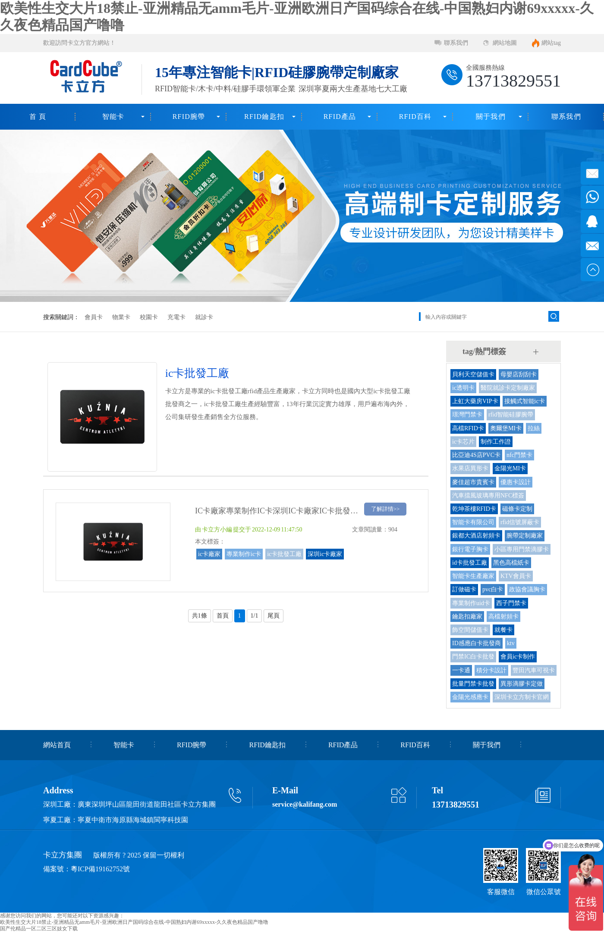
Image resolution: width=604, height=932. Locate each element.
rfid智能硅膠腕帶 (510, 414)
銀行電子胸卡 (470, 549)
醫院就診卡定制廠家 (508, 388)
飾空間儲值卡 (470, 630)
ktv (511, 643)
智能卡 (113, 116)
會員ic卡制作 (517, 656)
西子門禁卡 (511, 603)
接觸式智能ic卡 (524, 401)
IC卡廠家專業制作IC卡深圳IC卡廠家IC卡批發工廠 (280, 510)
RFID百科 (415, 116)
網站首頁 (57, 745)
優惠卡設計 (515, 482)
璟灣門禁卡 (467, 414)
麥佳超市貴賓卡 (473, 482)
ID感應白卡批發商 (476, 643)
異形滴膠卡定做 (521, 683)
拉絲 (534, 428)
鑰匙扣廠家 (467, 616)
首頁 (223, 615)
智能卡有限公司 (473, 522)
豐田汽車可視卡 (534, 670)
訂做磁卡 (464, 589)
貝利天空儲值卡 (473, 374)
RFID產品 (340, 116)
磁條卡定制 (517, 509)
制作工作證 (496, 441)
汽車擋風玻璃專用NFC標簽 (488, 495)
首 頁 (38, 116)
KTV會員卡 (515, 576)
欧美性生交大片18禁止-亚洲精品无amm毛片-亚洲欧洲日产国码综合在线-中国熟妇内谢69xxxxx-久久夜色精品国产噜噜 (134, 922)
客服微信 (501, 891)
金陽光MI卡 (510, 468)
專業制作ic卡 (243, 554)
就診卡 (204, 317)
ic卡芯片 (463, 441)
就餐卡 (503, 630)
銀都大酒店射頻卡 (476, 535)
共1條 (199, 615)
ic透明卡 (463, 388)
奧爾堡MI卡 (506, 428)
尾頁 (273, 615)
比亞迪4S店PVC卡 (476, 455)
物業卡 (121, 317)
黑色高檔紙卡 (511, 562)
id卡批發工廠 (469, 562)
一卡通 (461, 670)
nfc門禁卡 (519, 455)
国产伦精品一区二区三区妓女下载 (39, 929)
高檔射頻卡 (503, 616)
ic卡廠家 (209, 554)
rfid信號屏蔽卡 (519, 522)
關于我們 (491, 116)
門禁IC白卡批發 (473, 656)
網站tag (551, 43)
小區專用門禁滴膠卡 (521, 549)
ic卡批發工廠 (284, 554)
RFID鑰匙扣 (264, 116)
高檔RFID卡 (468, 428)
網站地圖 (505, 43)
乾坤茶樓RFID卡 (474, 509)
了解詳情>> (385, 509)
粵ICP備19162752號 (100, 869)
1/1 (254, 615)
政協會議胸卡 (527, 589)
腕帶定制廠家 (524, 535)
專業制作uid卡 (471, 603)
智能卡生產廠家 (473, 576)
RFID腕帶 (189, 116)
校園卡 (149, 317)
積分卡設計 (491, 670)
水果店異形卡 (470, 468)
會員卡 (94, 317)
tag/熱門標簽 (484, 351)
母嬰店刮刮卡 (518, 374)
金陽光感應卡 (470, 697)
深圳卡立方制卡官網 (521, 697)
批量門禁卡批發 (473, 683)
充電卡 (176, 317)
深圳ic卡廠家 (325, 554)
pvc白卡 (492, 589)
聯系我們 (456, 43)
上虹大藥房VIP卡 (475, 401)
